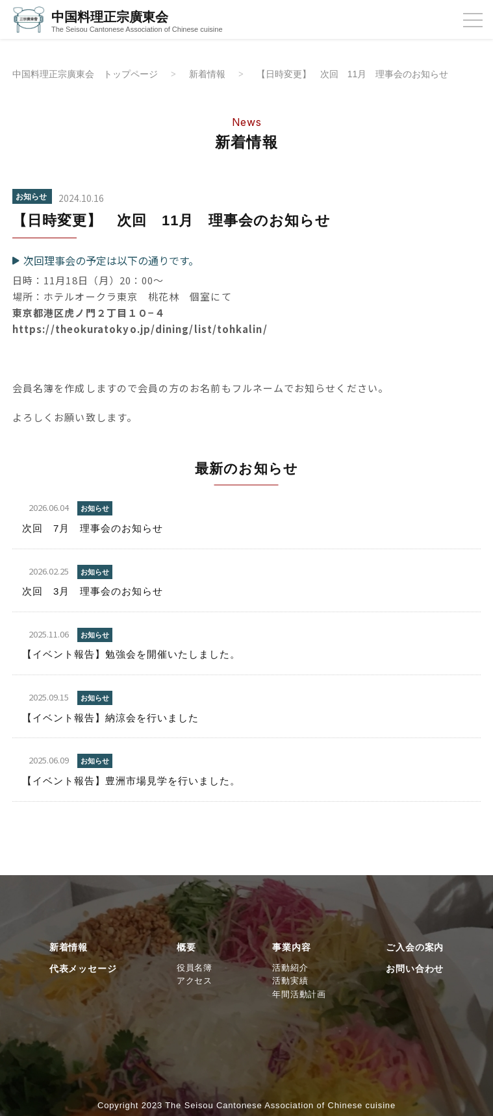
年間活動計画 (299, 995)
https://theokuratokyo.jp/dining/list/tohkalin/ (140, 329)
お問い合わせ (415, 968)
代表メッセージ (83, 968)
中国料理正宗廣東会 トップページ (90, 73)
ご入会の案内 (415, 948)
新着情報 (219, 73)
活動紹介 (290, 968)
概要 (186, 948)
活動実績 (290, 981)
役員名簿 (194, 968)
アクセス (194, 981)
